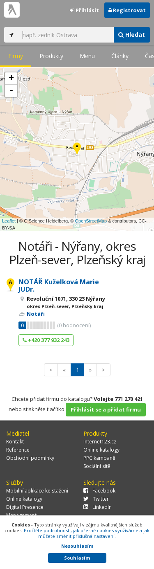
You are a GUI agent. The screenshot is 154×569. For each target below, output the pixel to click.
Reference (18, 449)
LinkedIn (97, 507)
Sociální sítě (96, 466)
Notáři (36, 313)
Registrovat (127, 10)
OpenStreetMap (91, 220)
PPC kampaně (99, 457)
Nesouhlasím (77, 546)
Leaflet (9, 220)
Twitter (96, 498)
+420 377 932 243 (46, 340)
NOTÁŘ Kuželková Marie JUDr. (58, 285)
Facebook (99, 490)
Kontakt (15, 441)
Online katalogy (101, 449)
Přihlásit (84, 10)
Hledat (131, 34)
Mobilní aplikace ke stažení (37, 490)
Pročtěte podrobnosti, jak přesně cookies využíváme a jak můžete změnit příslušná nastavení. (86, 533)
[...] (66, 35)
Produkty (51, 56)
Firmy (15, 56)
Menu (87, 56)
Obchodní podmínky (30, 457)
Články (120, 56)
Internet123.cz (99, 441)
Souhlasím (77, 558)
